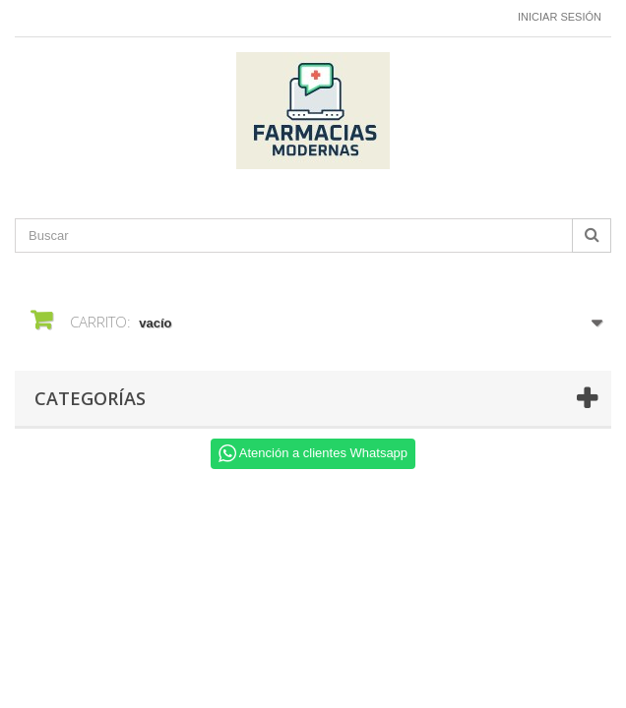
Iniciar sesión (559, 17)
